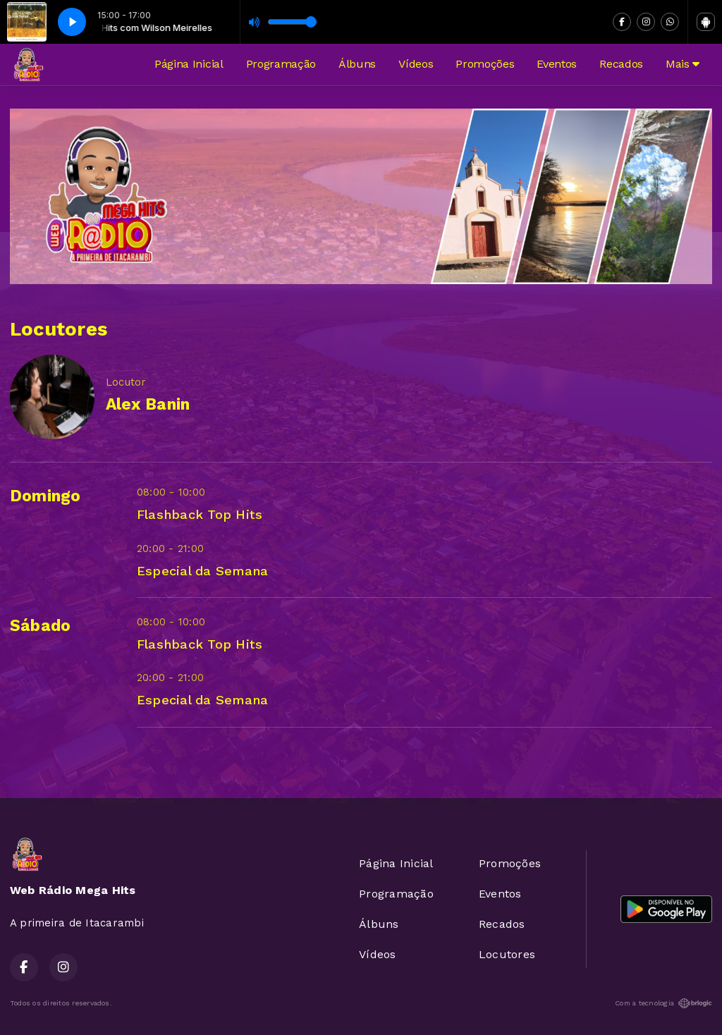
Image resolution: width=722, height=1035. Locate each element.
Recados (621, 64)
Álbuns (357, 64)
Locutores (507, 954)
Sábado (40, 625)
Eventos (557, 64)
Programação (281, 64)
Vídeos (415, 64)
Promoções (484, 64)
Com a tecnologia (663, 1003)
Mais (682, 64)
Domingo (45, 496)
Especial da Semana (202, 570)
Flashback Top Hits (199, 514)
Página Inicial (189, 64)
